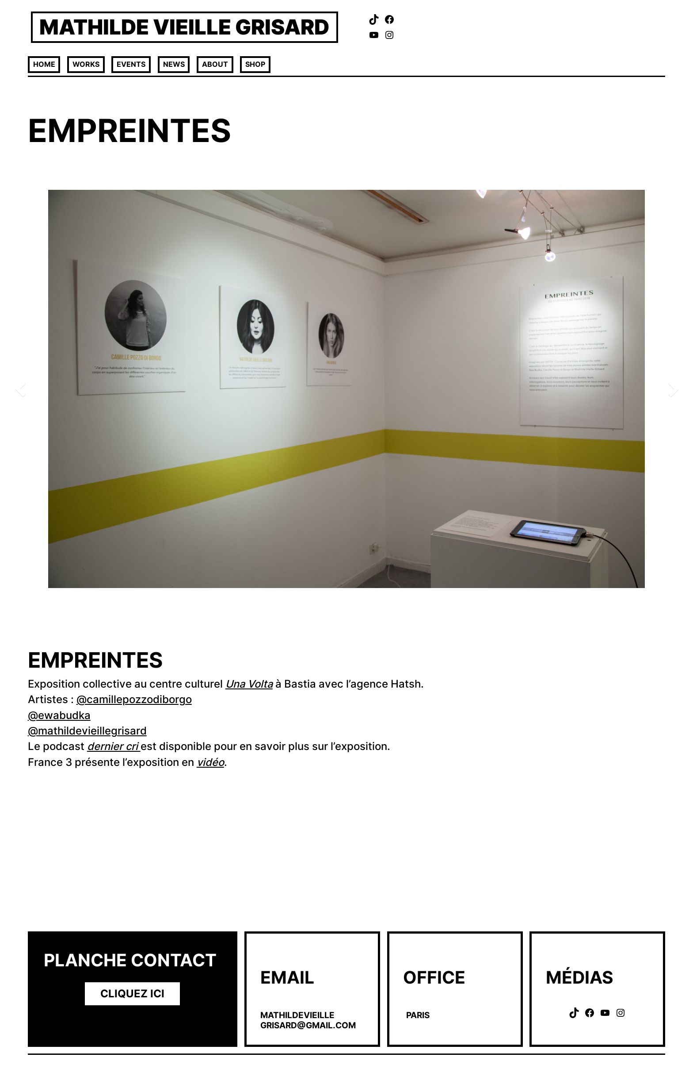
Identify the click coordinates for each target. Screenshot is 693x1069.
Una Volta (249, 683)
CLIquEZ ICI (132, 993)
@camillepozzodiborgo (134, 699)
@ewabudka (59, 715)
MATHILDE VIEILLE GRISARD (184, 26)
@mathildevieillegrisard (87, 730)
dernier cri (114, 746)
